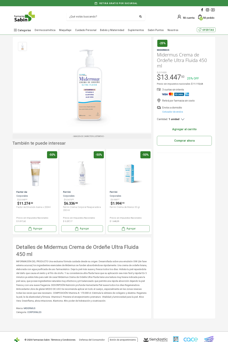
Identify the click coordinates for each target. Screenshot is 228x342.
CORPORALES (34, 312)
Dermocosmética (45, 30)
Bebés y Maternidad (112, 30)
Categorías (24, 30)
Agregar (35, 228)
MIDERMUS (29, 308)
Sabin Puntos (156, 30)
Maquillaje (65, 30)
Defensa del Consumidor (92, 339)
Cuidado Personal (85, 30)
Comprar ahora (184, 140)
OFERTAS (208, 29)
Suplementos (136, 30)
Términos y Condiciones (63, 339)
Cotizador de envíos (172, 111)
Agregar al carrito (184, 129)
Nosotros (173, 30)
